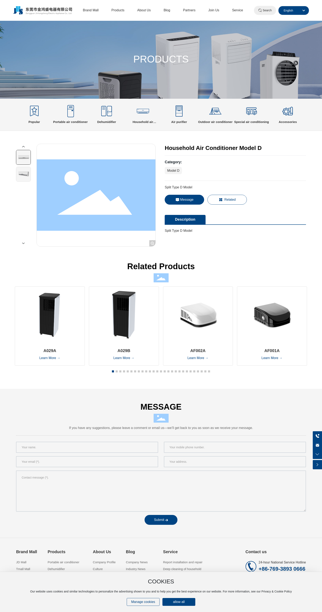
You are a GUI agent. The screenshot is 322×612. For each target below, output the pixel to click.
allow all (179, 602)
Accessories (288, 122)
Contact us (256, 551)
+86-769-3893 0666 (282, 569)
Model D (173, 170)
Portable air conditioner (70, 122)
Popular (34, 122)
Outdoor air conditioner (215, 122)
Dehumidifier (106, 122)
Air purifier (179, 122)
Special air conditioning (251, 122)
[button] (113, 371)
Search (267, 10)
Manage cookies (143, 602)
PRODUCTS (161, 59)
